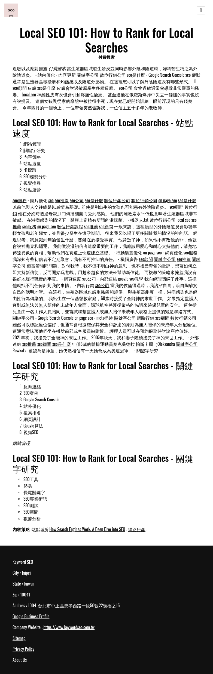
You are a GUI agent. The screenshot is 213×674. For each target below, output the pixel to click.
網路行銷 (145, 318)
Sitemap (19, 638)
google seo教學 (130, 278)
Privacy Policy (23, 649)
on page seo (168, 200)
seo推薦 (62, 200)
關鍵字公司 (88, 75)
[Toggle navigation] (201, 10)
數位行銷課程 (70, 226)
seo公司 (126, 88)
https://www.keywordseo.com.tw (69, 627)
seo (188, 75)
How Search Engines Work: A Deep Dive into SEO (87, 529)
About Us (20, 660)
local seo (29, 94)
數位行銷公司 (113, 75)
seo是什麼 (136, 75)
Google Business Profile (31, 616)
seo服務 (20, 200)
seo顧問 (20, 88)
